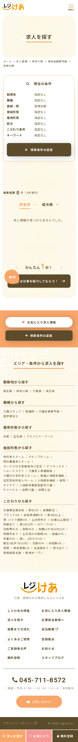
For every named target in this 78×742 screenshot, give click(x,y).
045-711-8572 (39, 680)
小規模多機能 (46, 480)
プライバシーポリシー (20, 723)
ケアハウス (10, 490)
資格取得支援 (12, 553)
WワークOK (45, 524)
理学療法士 (10, 416)
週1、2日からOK (31, 539)
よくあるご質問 (18, 639)
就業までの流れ (18, 629)
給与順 (50, 204)
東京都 (7, 391)
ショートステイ (13, 471)
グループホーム (38, 457)
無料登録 (65, 736)
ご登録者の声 (17, 648)
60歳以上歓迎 (60, 520)
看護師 (29, 411)
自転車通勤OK (33, 515)
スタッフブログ (53, 658)
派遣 (6, 436)
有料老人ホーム (13, 457)
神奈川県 (37, 61)
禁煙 (6, 548)
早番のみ (9, 539)
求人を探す (13, 736)
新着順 (28, 204)
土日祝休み (39, 520)
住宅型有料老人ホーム (18, 480)
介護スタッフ (12, 411)
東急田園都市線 (57, 61)
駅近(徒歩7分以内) (15, 543)
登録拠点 (48, 639)
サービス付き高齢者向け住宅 (22, 466)
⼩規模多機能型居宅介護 (36, 485)
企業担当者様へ (53, 620)
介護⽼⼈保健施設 (40, 471)
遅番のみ (58, 534)
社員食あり (41, 548)
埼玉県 (50, 391)
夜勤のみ (28, 529)
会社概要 (50, 629)
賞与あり (59, 548)
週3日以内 (26, 524)
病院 (62, 480)
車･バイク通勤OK (15, 520)
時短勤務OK (22, 548)
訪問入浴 (44, 490)
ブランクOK (11, 515)
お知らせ (48, 648)
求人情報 (21, 61)
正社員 (18, 436)
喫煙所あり (10, 534)
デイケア (9, 485)
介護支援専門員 (49, 411)
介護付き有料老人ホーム (19, 476)
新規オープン (34, 553)
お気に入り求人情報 (39, 322)
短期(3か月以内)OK (52, 529)
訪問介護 (28, 490)
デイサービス (55, 466)
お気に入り (39, 736)
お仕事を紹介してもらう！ (39, 281)
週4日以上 (54, 515)
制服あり (9, 524)
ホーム (7, 61)
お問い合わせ (39, 702)
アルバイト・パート (40, 436)
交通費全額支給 (13, 510)
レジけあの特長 (18, 611)
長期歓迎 (49, 510)
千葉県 (37, 391)
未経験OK (55, 543)
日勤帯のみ (10, 529)
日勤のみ (38, 543)
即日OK (33, 510)
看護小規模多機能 (52, 476)
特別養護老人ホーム (16, 461)
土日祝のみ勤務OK (35, 534)
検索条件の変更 (39, 149)
